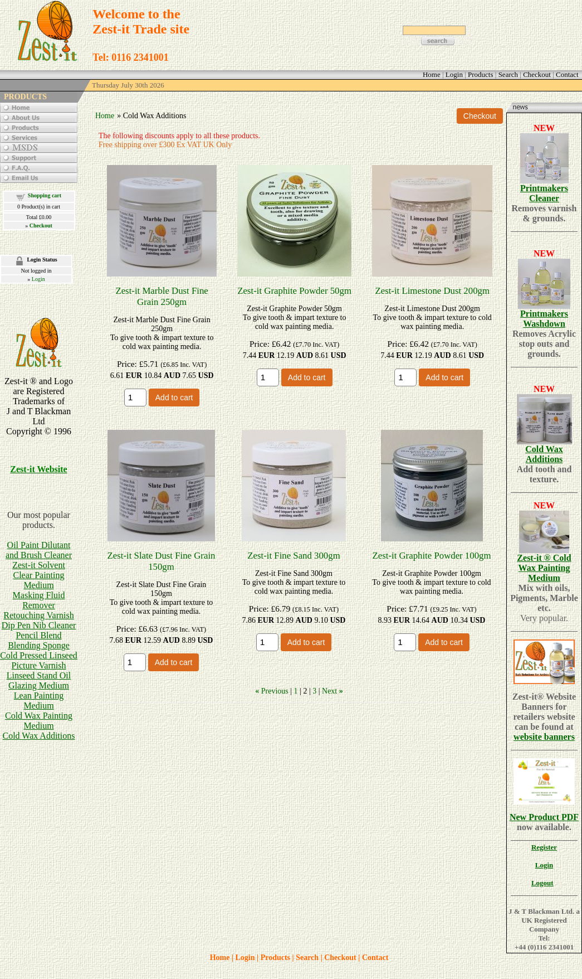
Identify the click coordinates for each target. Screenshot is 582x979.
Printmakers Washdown (544, 318)
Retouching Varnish (38, 615)
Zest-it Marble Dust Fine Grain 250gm (161, 296)
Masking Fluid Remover (39, 600)
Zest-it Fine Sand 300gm (293, 555)
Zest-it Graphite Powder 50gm (294, 290)
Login (38, 279)
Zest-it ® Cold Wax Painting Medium (544, 568)
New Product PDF (544, 817)
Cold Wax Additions (39, 735)
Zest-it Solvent (38, 565)
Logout (542, 883)
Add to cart (174, 397)
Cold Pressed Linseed (38, 655)
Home (104, 116)
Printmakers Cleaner (544, 193)
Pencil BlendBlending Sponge (39, 640)
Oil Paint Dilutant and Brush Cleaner (39, 550)
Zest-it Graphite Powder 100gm (432, 555)
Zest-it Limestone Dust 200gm (432, 290)
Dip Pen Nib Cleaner (39, 625)
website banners (544, 736)
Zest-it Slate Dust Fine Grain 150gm (161, 561)
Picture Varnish (39, 665)
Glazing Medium (38, 685)
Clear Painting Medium (39, 580)
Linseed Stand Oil (39, 675)
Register (544, 847)
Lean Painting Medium (38, 700)
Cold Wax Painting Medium (38, 720)
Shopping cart (44, 195)
